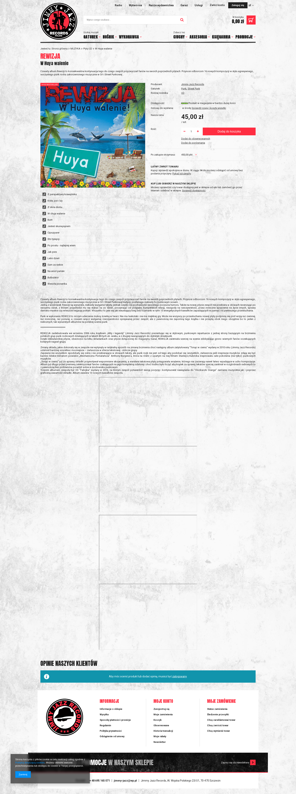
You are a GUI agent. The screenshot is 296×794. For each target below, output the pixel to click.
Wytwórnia (135, 5)
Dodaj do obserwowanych (195, 138)
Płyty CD (87, 48)
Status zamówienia (217, 709)
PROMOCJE (244, 37)
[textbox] (135, 19)
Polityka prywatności (111, 731)
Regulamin (105, 725)
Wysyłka (104, 714)
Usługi (199, 5)
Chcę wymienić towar (218, 731)
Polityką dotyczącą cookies (30, 762)
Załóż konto (217, 5)
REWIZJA (50, 56)
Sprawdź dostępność (194, 190)
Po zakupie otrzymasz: (163, 154)
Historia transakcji (163, 731)
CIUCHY (179, 37)
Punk (184, 88)
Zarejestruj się (161, 709)
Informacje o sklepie (111, 709)
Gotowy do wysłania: (162, 108)
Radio (118, 5)
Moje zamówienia (163, 714)
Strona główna (60, 48)
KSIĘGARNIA (221, 37)
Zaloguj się (238, 5)
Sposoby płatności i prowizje (115, 720)
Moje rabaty (159, 736)
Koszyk (157, 720)
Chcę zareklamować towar (221, 720)
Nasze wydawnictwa (161, 5)
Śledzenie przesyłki (218, 714)
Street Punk (194, 88)
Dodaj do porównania (193, 142)
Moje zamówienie (221, 701)
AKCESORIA (198, 37)
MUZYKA (75, 48)
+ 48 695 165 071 (99, 780)
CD (182, 93)
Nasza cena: (157, 115)
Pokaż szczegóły (181, 173)
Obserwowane (161, 725)
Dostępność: (158, 103)
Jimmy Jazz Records (192, 84)
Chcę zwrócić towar (217, 725)
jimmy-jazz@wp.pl (125, 780)
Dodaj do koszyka (229, 131)
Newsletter (159, 742)
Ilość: (154, 129)
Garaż (184, 5)
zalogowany (179, 676)
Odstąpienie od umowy (112, 736)
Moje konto (163, 701)
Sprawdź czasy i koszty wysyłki (209, 108)
